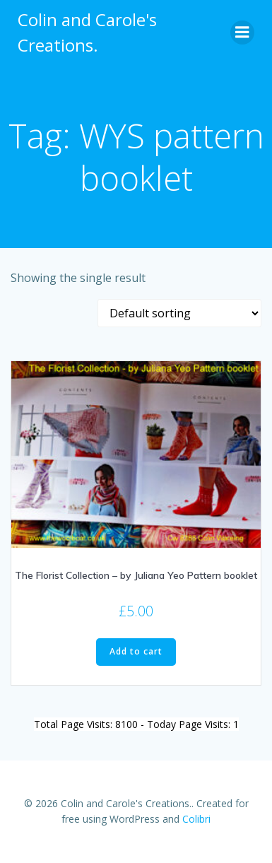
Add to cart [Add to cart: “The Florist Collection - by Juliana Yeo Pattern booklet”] (136, 651)
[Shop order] (179, 313)
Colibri (196, 819)
